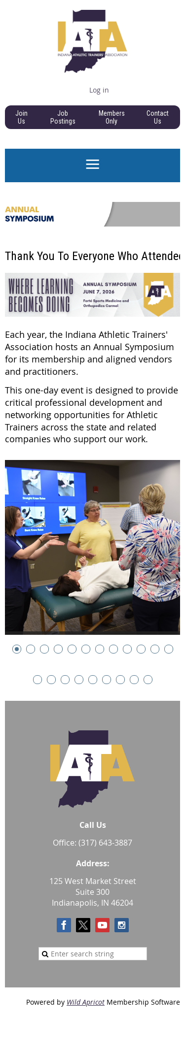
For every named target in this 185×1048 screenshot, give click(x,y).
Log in (99, 90)
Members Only (112, 117)
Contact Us (158, 117)
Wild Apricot (86, 1002)
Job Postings (62, 117)
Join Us (21, 117)
